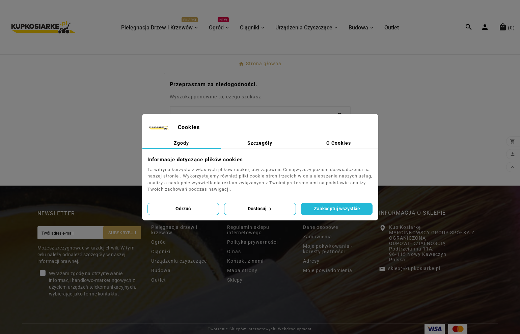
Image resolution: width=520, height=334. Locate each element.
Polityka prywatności (252, 242)
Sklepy (235, 280)
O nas (234, 251)
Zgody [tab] (181, 143)
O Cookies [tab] (338, 143)
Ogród (158, 242)
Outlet (158, 280)
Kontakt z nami (245, 261)
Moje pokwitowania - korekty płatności (328, 248)
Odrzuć (183, 208)
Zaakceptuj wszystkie (337, 208)
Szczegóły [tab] (259, 143)
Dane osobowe (320, 227)
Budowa (161, 270)
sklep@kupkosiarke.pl (414, 268)
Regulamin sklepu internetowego (248, 229)
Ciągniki (160, 251)
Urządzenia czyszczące (179, 261)
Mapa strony (242, 270)
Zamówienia (317, 236)
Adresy (311, 261)
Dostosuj (260, 208)
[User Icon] (486, 27)
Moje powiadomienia (327, 270)
